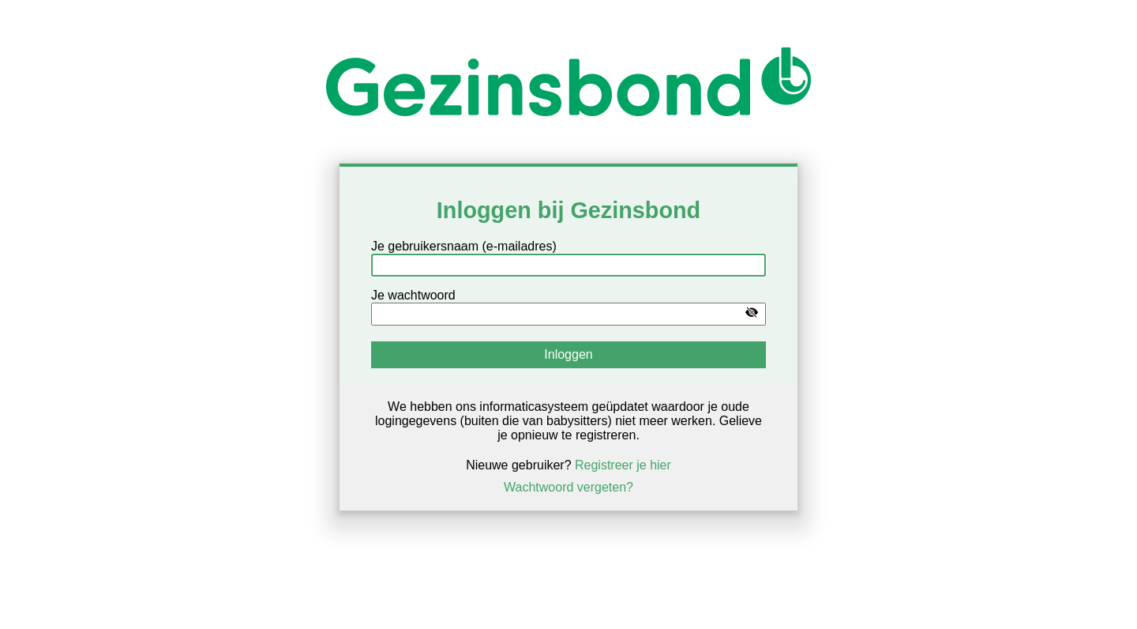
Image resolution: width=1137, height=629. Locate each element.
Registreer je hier (623, 465)
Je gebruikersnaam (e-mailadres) (464, 246)
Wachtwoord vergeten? (568, 487)
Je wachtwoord (413, 295)
